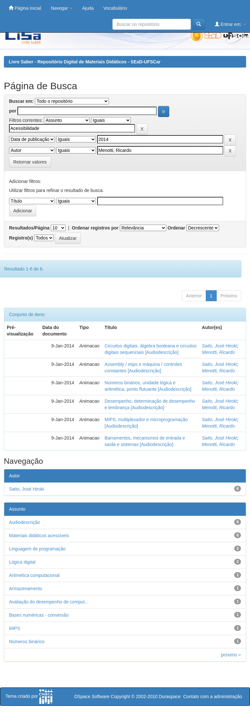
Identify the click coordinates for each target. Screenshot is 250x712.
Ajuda (88, 8)
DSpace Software (91, 696)
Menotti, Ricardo (218, 352)
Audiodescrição (24, 522)
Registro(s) (21, 237)
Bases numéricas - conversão (38, 615)
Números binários (27, 641)
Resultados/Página (29, 227)
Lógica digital (22, 562)
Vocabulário (115, 8)
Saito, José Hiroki (219, 345)
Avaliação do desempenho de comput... (49, 601)
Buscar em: (21, 101)
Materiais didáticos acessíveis (39, 535)
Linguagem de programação (37, 548)
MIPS (14, 628)
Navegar (61, 8)
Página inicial (25, 8)
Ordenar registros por (95, 227)
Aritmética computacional (34, 575)
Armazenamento (25, 588)
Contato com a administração (212, 696)
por (12, 110)
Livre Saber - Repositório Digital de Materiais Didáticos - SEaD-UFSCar (85, 61)
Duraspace (170, 696)
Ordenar (176, 227)
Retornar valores (30, 162)
